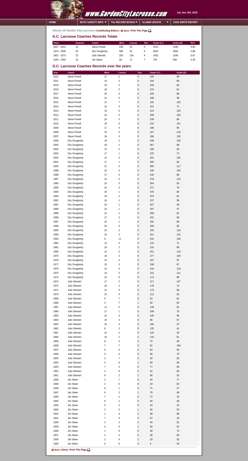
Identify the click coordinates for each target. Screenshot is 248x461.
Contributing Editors (107, 30)
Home (64, 449)
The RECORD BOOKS (123, 22)
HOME (52, 22)
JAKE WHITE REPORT (185, 22)
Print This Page (141, 30)
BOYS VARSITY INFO (91, 22)
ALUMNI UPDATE (151, 22)
